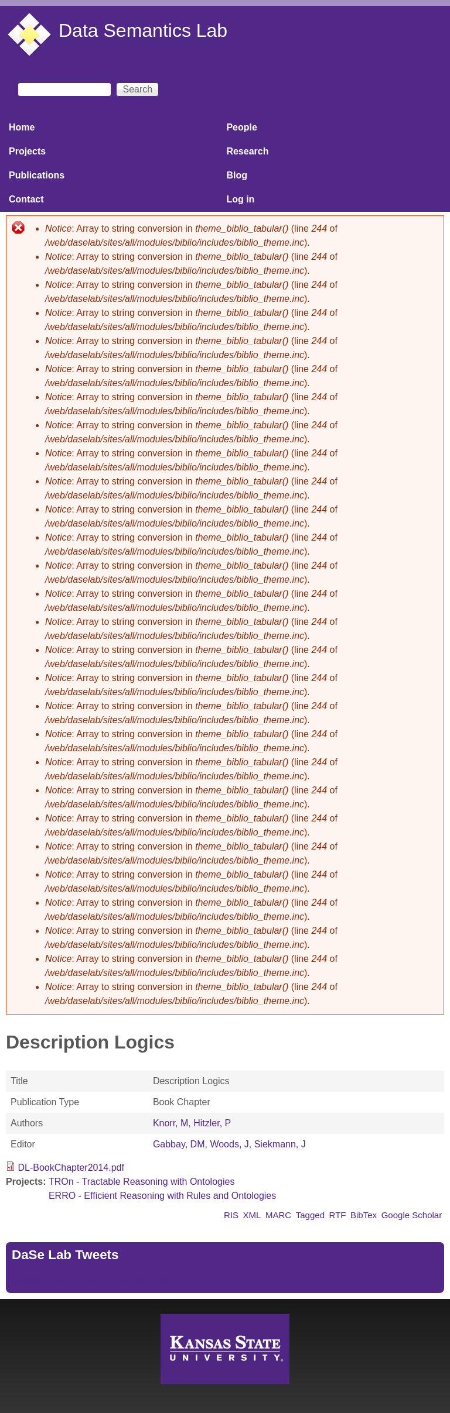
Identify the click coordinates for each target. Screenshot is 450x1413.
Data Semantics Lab (143, 30)
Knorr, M (170, 1123)
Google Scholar (411, 1215)
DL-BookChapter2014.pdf (71, 1168)
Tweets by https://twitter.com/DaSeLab (91, 1280)
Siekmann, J (280, 1144)
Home (22, 127)
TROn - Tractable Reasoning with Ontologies (141, 1182)
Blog (236, 175)
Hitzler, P (212, 1123)
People (241, 127)
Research (247, 151)
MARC (278, 1215)
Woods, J (229, 1144)
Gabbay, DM (179, 1144)
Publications (36, 175)
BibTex (363, 1215)
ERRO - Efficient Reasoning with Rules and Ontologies (162, 1196)
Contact (26, 199)
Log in (240, 199)
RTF (337, 1215)
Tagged (310, 1215)
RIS (231, 1215)
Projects (27, 151)
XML (252, 1215)
